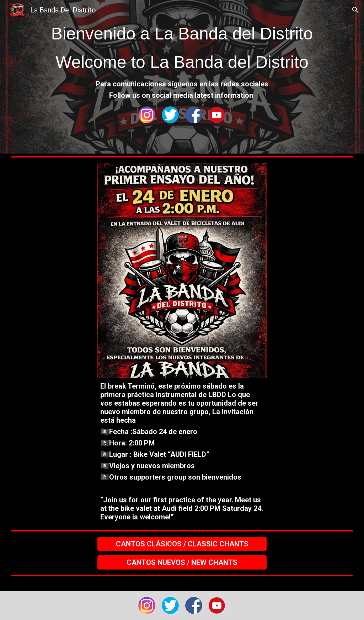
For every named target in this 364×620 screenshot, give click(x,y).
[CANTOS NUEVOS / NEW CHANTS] (182, 562)
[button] (355, 9)
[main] (181, 48)
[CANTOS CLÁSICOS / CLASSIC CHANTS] (182, 544)
